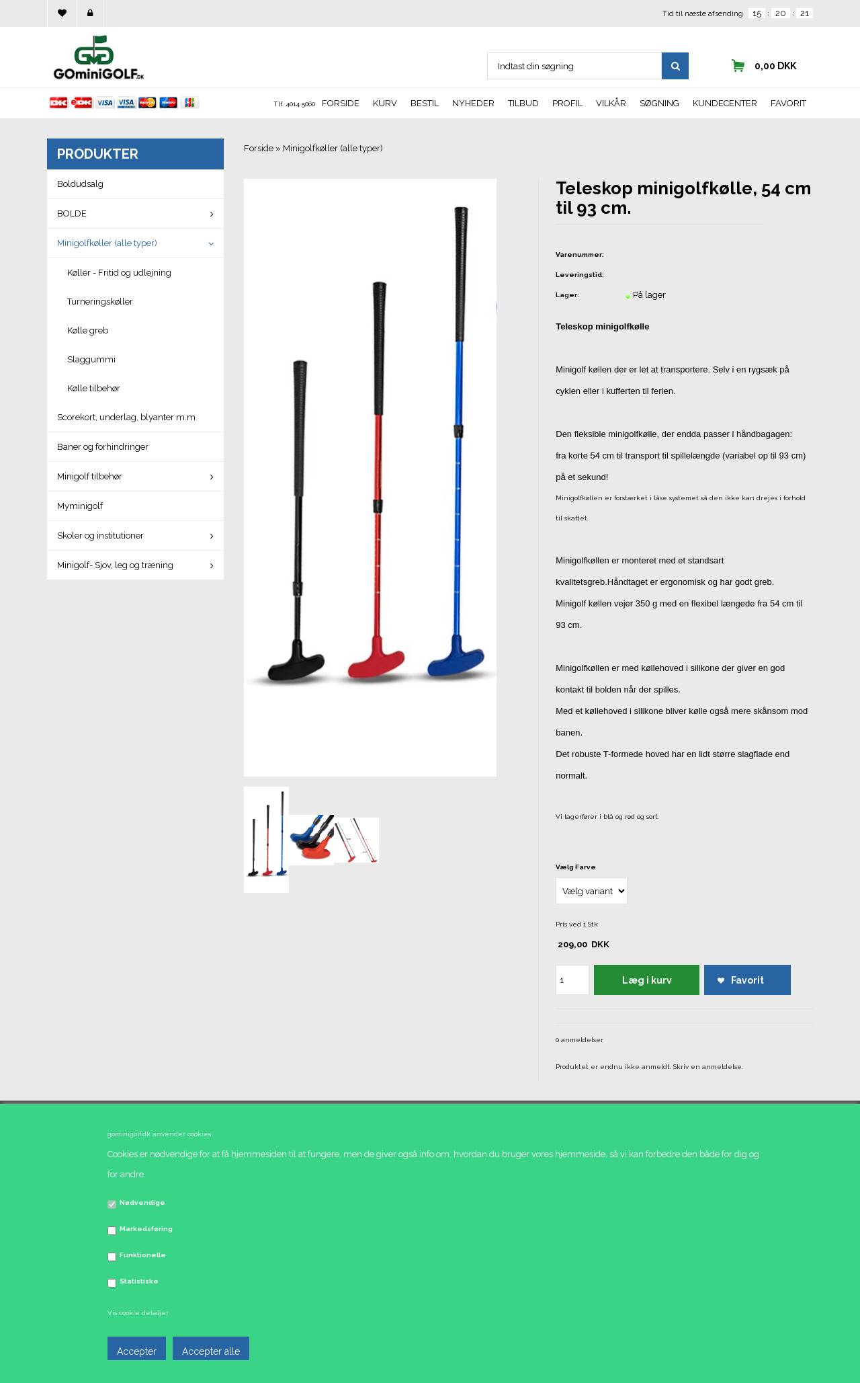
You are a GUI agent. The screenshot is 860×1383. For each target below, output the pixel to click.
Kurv (385, 103)
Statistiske (139, 1281)
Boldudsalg (80, 184)
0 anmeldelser (579, 1039)
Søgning (659, 103)
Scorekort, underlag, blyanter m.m (126, 417)
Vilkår (611, 103)
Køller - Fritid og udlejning (119, 273)
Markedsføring (146, 1228)
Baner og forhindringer (102, 447)
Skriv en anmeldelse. (708, 1066)
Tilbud (523, 103)
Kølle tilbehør (93, 388)
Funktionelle (143, 1255)
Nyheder (473, 103)
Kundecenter (725, 103)
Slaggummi (91, 359)
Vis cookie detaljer (138, 1312)
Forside (340, 103)
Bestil (425, 103)
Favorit (788, 103)
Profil (567, 103)
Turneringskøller (100, 302)
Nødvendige (142, 1202)
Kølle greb (87, 330)
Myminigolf (80, 506)
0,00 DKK (775, 66)
